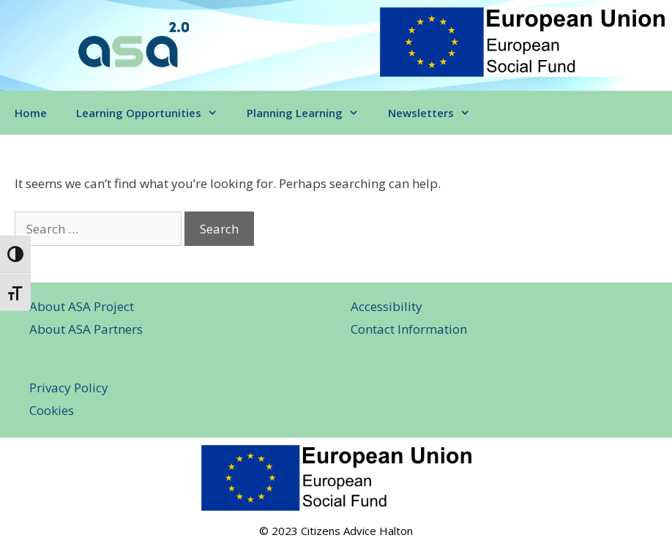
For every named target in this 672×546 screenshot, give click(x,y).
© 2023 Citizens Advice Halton (336, 530)
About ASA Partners (86, 329)
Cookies (51, 410)
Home (31, 112)
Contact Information (409, 329)
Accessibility (386, 306)
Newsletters (436, 113)
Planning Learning (310, 113)
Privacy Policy (68, 387)
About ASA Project (81, 306)
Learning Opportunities (154, 113)
